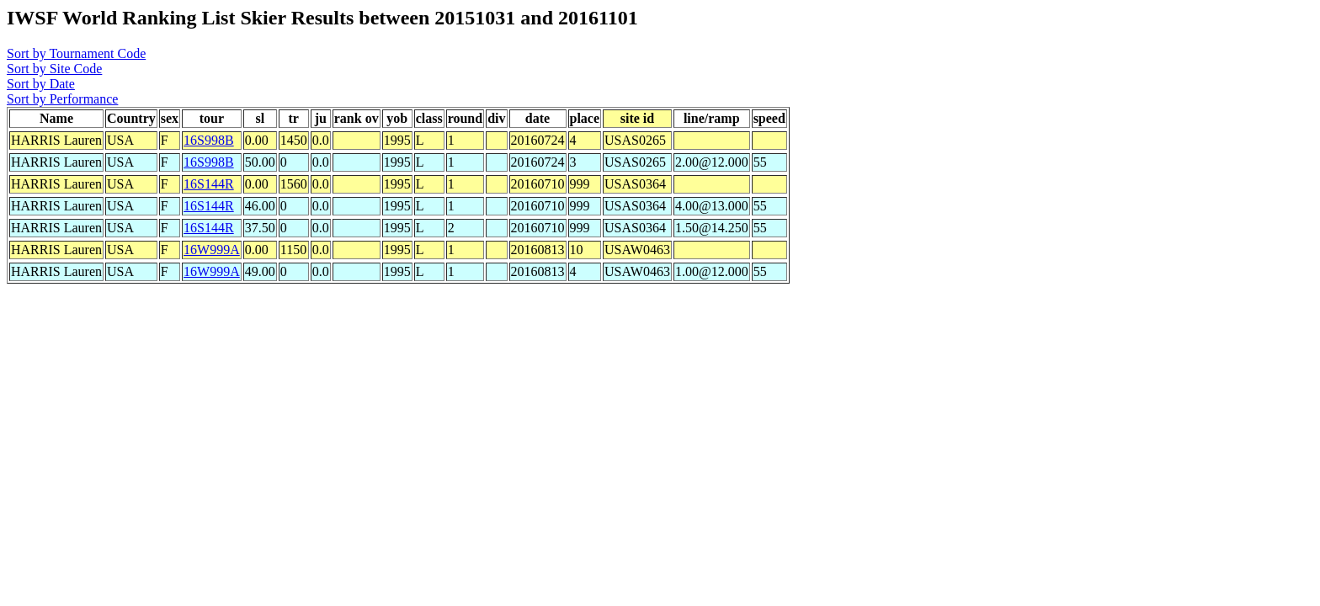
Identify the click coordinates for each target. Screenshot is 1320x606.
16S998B (209, 140)
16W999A (212, 249)
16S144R (209, 184)
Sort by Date (41, 84)
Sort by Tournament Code (76, 53)
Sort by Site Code (54, 68)
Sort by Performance (62, 99)
